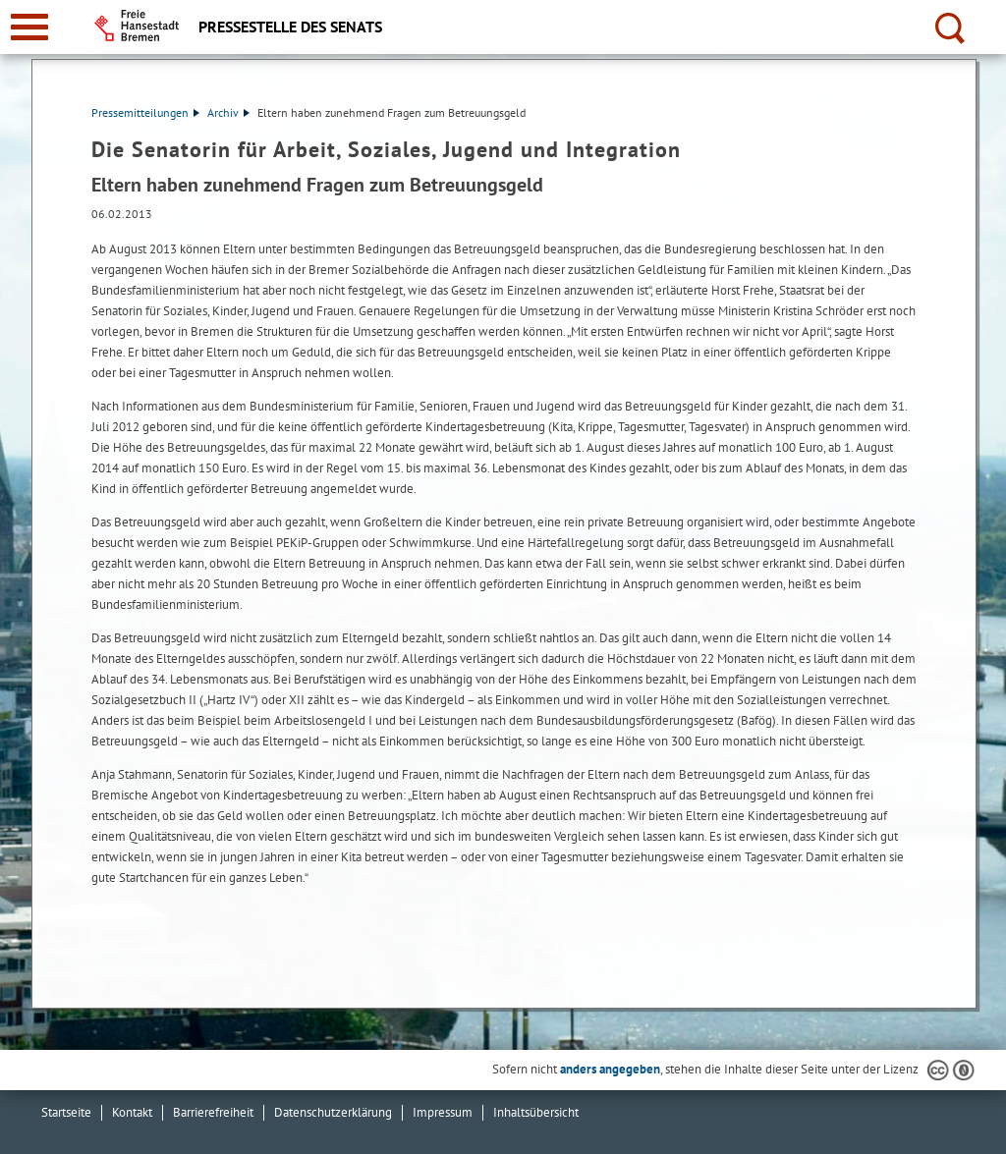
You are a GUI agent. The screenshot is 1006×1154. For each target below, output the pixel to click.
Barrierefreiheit (213, 1112)
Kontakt (132, 1112)
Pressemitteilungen (145, 112)
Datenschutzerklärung (333, 1112)
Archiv (228, 112)
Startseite (66, 1112)
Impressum (443, 1112)
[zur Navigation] (29, 27)
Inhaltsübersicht (536, 1112)
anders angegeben (610, 1069)
